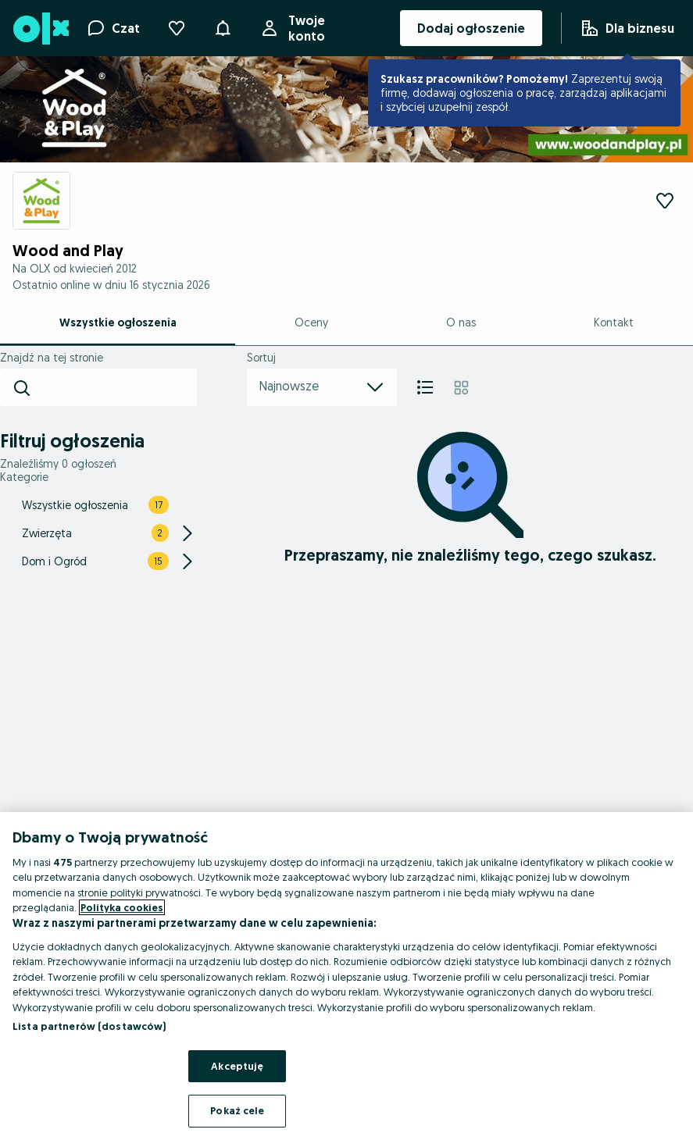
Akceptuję (237, 1066)
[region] (346, 976)
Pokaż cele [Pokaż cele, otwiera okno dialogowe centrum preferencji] (237, 1110)
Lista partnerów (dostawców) (89, 1026)
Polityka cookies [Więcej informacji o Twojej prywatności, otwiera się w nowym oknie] (121, 907)
